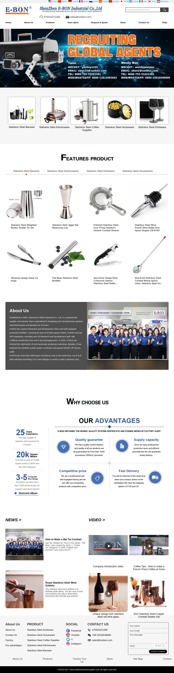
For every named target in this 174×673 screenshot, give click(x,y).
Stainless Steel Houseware (41, 635)
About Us (28, 22)
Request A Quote (99, 22)
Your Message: (136, 635)
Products (50, 22)
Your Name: (135, 626)
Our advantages (13, 645)
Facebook (73, 630)
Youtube (73, 635)
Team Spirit (72, 22)
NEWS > (13, 520)
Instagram (73, 643)
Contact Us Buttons (158, 651)
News (123, 22)
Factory (9, 640)
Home (8, 22)
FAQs (164, 22)
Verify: (132, 646)
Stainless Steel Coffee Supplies (43, 640)
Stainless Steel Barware (39, 650)
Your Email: (135, 631)
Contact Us (144, 22)
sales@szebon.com (80, 17)
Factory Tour (79, 659)
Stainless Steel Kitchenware (41, 645)
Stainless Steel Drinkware (40, 630)
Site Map (138, 659)
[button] (83, 85)
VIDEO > (97, 520)
